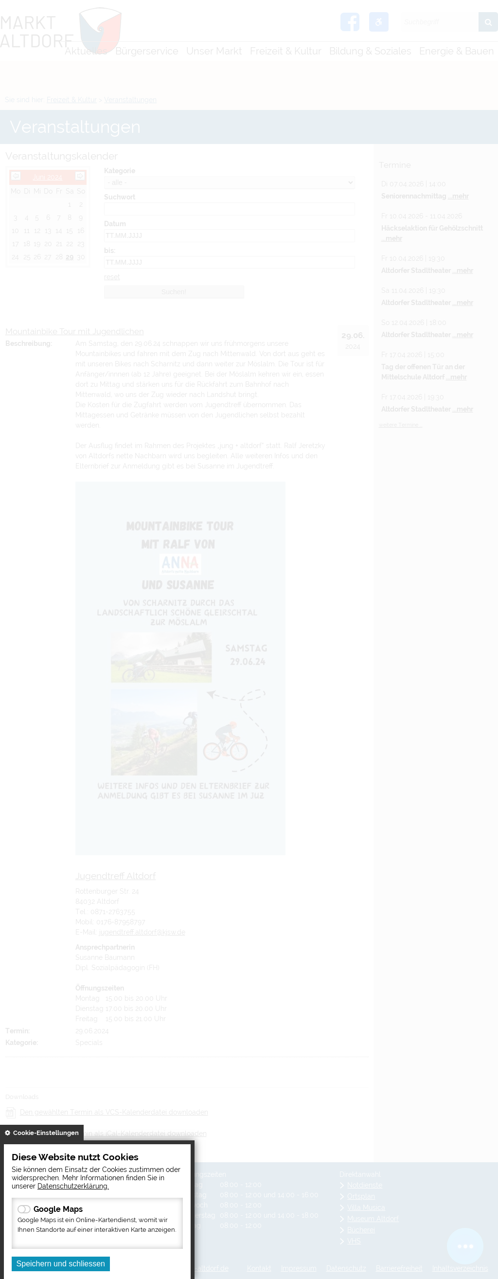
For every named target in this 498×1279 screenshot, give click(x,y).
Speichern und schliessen (61, 1264)
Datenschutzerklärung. (73, 1186)
